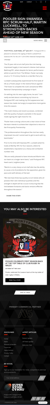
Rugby (9, 222)
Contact (6, 356)
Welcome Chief (27, 345)
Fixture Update (27, 338)
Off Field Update (27, 342)
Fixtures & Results (10, 344)
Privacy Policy (8, 353)
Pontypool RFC (7, 6)
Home (6, 339)
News (6, 342)
